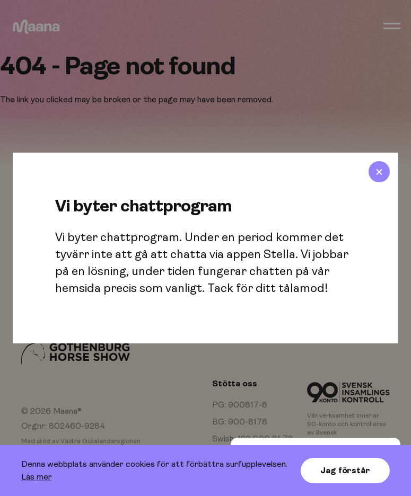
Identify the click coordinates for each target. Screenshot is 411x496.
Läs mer (36, 477)
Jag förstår (345, 470)
